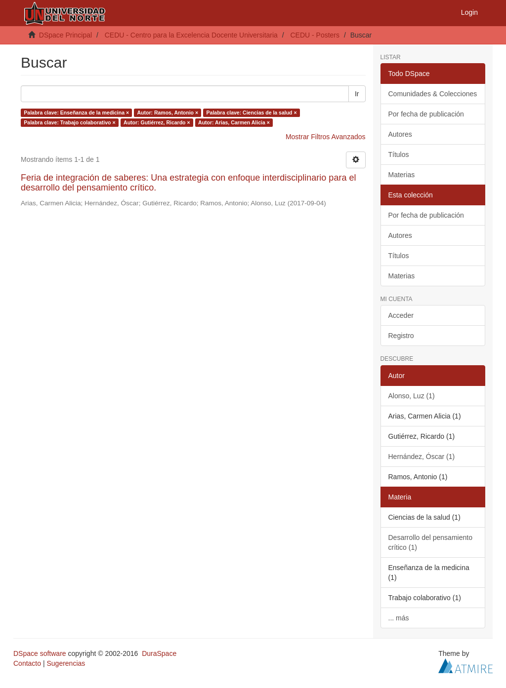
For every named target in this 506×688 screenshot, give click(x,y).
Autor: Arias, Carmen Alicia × (234, 122)
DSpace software (39, 653)
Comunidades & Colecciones (432, 94)
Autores (400, 134)
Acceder (401, 315)
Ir (357, 94)
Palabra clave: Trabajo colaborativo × (69, 122)
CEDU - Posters (314, 35)
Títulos (398, 154)
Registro (401, 336)
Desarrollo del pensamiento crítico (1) (430, 542)
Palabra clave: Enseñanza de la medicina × (76, 112)
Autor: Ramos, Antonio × (168, 112)
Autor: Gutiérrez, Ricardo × (157, 122)
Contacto (27, 663)
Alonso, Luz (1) (411, 396)
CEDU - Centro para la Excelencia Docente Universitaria (191, 35)
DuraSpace (159, 653)
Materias (401, 175)
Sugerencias (65, 663)
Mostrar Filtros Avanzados (326, 137)
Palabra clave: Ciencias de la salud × (252, 112)
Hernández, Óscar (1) (421, 456)
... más (398, 618)
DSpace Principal (65, 35)
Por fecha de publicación (426, 114)
